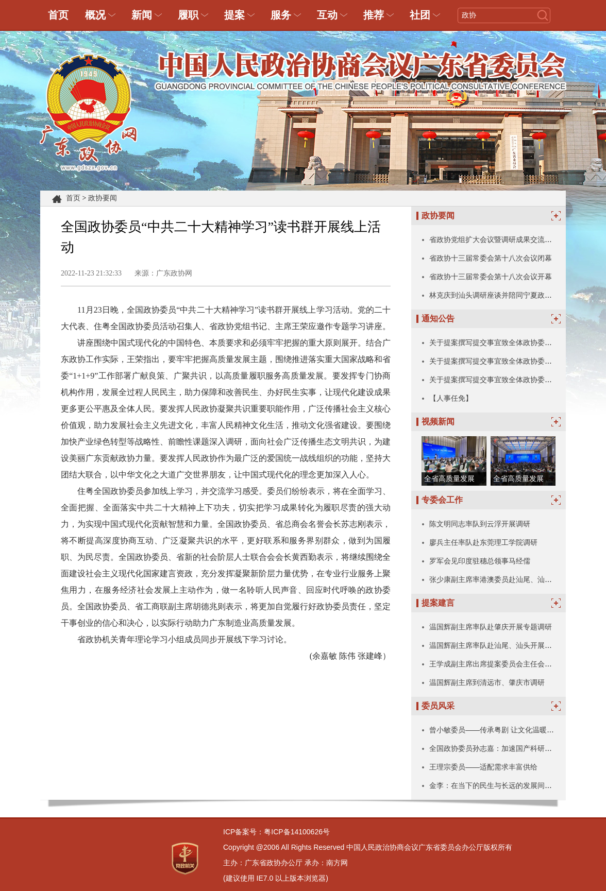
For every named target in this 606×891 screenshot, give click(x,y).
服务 (281, 15)
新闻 (141, 15)
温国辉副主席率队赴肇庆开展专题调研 (490, 627)
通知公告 (438, 318)
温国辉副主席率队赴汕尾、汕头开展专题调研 (501, 645)
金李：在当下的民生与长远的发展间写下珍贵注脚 (508, 785)
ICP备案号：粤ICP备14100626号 (276, 832)
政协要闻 (102, 198)
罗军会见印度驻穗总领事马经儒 (479, 561)
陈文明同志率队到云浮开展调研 (479, 524)
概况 (95, 15)
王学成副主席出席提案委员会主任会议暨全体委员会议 (515, 664)
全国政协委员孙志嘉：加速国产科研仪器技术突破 (508, 748)
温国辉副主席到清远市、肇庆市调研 (487, 682)
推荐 (373, 15)
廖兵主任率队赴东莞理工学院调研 (483, 542)
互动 (327, 15)
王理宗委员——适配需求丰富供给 (483, 767)
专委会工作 (442, 499)
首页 (58, 15)
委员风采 (438, 705)
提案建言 (438, 602)
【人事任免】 (451, 398)
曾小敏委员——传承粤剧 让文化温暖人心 (495, 730)
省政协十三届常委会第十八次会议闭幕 (490, 258)
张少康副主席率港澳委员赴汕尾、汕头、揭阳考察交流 (515, 579)
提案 (234, 15)
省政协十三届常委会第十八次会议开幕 (490, 276)
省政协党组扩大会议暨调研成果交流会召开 (497, 239)
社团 (420, 15)
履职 (188, 15)
